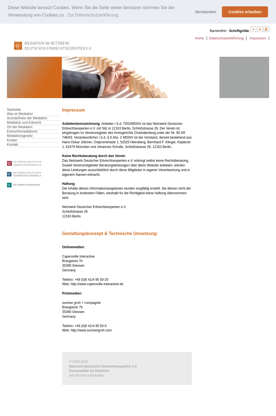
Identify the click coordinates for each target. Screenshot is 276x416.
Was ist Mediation (20, 114)
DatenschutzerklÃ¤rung (226, 38)
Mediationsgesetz (20, 136)
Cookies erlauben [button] (245, 12)
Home (199, 38)
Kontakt (12, 145)
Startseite (14, 110)
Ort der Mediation (20, 127)
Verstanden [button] (205, 12)
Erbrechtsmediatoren (22, 131)
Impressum (258, 38)
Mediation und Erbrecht (24, 123)
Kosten (12, 140)
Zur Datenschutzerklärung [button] (92, 15)
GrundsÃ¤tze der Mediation (27, 118)
